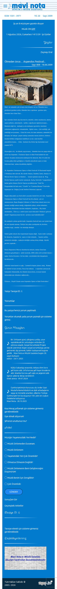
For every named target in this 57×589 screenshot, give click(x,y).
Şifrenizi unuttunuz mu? (16, 421)
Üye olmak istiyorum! (14, 416)
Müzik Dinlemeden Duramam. (20, 443)
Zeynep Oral (46, 52)
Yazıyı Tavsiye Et (14, 291)
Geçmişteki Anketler (14, 505)
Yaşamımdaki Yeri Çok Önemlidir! (21, 456)
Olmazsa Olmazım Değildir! (19, 462)
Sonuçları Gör (11, 499)
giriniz (7, 320)
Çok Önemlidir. (13, 484)
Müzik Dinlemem (14, 450)
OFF (33, 29)
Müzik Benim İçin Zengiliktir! (19, 478)
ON (29, 29)
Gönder (13, 492)
